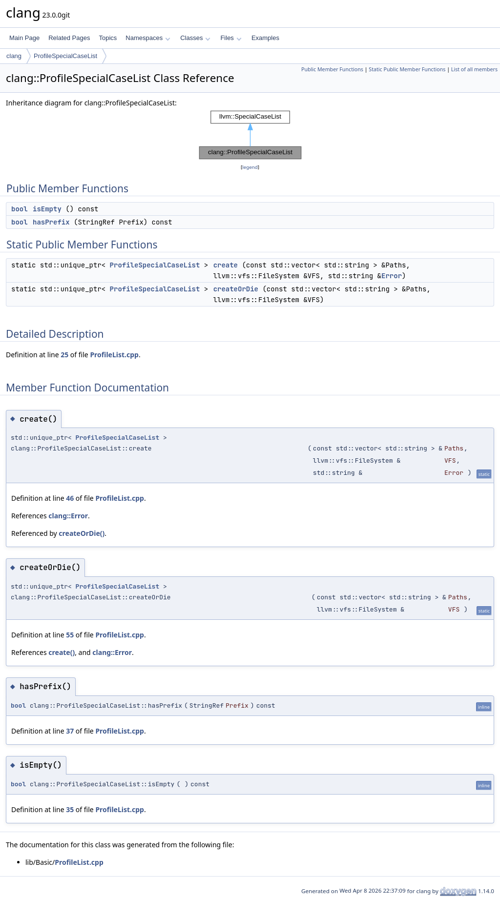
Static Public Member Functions (407, 69)
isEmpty (47, 208)
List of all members (474, 69)
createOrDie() (81, 533)
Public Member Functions (332, 69)
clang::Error (68, 515)
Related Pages (69, 37)
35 (70, 809)
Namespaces (147, 37)
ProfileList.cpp (114, 354)
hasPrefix (51, 222)
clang (13, 56)
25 (64, 354)
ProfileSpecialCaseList (65, 56)
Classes (195, 37)
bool (19, 208)
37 (70, 731)
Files (230, 37)
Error (391, 275)
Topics (108, 37)
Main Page (24, 37)
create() (61, 652)
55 (70, 634)
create (225, 265)
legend (250, 167)
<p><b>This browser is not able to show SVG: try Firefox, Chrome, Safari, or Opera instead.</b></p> (250, 135)
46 (70, 498)
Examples (265, 37)
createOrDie (235, 289)
